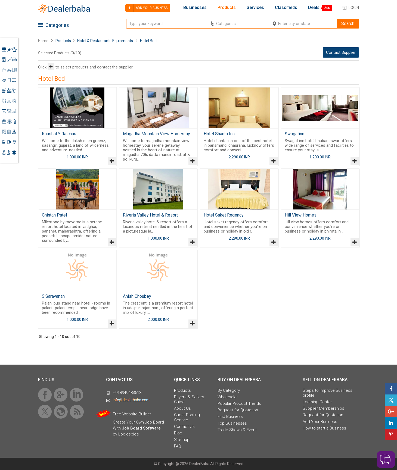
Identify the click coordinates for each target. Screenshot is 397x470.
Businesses (195, 7)
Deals (314, 7)
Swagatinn (294, 133)
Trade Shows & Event (237, 429)
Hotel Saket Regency (224, 215)
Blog (178, 433)
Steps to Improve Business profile (327, 393)
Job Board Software (141, 428)
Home (43, 41)
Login (354, 7)
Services (255, 7)
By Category (229, 390)
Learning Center (317, 401)
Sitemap (182, 439)
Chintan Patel (54, 215)
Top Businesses (232, 423)
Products (227, 7)
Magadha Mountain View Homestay (156, 133)
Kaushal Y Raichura (59, 133)
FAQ (177, 446)
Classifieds (286, 7)
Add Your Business (320, 421)
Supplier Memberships (323, 408)
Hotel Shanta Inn (219, 133)
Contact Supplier (341, 52)
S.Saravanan (53, 296)
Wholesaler (228, 396)
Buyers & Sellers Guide (189, 399)
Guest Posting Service (187, 417)
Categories (53, 25)
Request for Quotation (238, 410)
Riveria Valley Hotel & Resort (150, 215)
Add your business (146, 8)
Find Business (230, 416)
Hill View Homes (301, 215)
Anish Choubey (137, 296)
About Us (182, 408)
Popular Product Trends (239, 403)
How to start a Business (324, 428)
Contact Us (184, 426)
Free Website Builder (132, 414)
